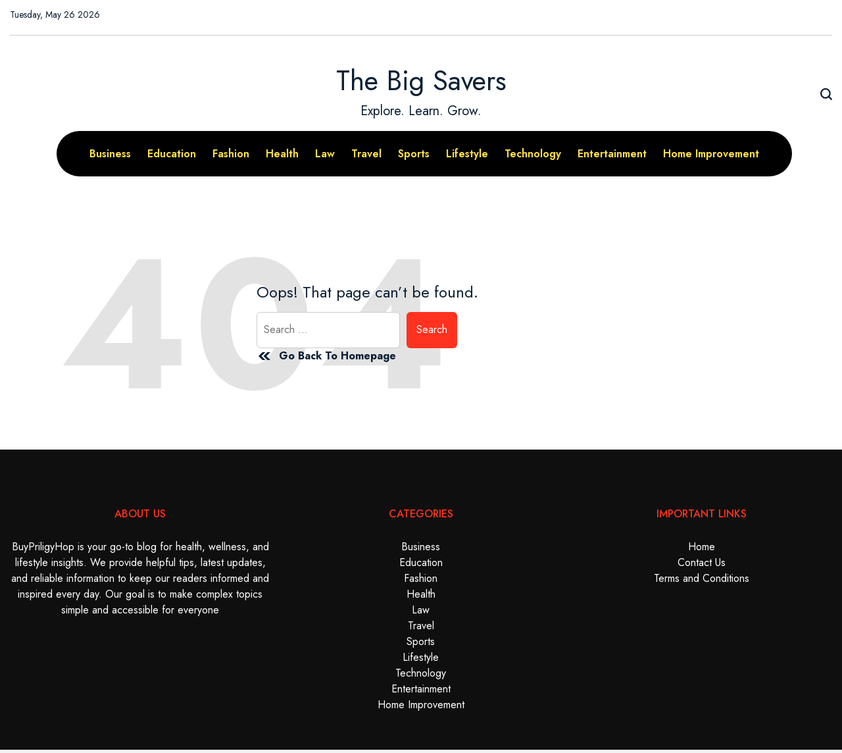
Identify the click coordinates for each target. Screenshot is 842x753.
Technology (533, 153)
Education (171, 153)
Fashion (230, 153)
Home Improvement (711, 153)
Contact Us (702, 562)
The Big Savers (421, 81)
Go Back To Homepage (326, 356)
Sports (414, 153)
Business (110, 153)
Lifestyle (467, 153)
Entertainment (612, 153)
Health (282, 153)
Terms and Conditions (701, 578)
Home (701, 546)
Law (325, 153)
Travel (366, 153)
